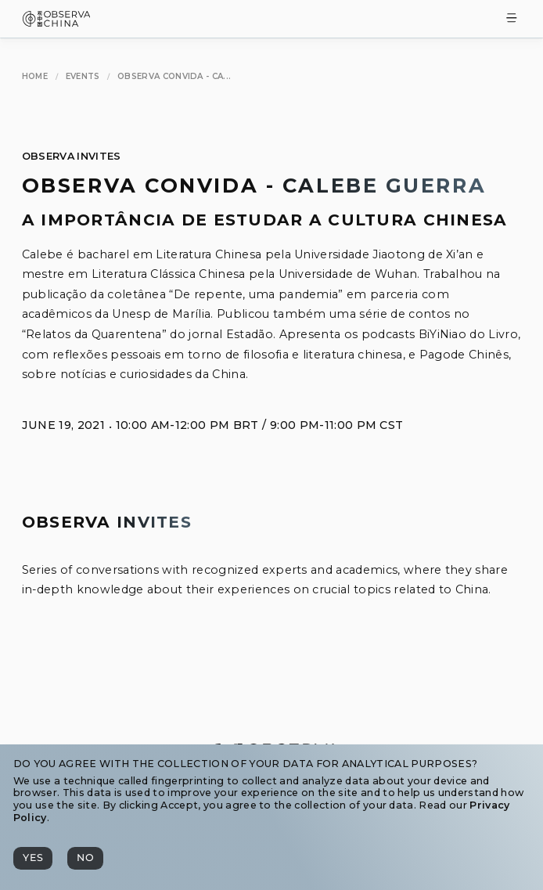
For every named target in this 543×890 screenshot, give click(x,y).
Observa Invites (71, 156)
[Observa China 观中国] (57, 22)
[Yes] (32, 858)
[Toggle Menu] (512, 19)
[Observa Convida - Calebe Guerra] (174, 77)
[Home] (35, 77)
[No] (85, 858)
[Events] (83, 77)
